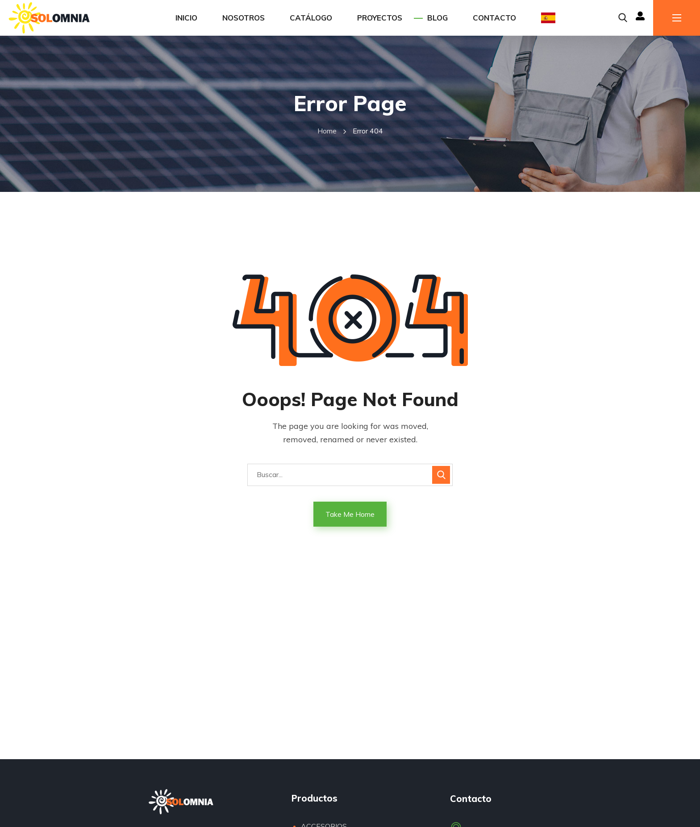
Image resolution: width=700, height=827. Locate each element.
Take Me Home (350, 514)
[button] (622, 17)
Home (327, 130)
